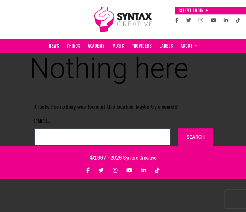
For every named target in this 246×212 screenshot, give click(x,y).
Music (118, 46)
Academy (96, 46)
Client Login (193, 11)
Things (73, 46)
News (54, 46)
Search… (41, 121)
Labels (166, 46)
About (187, 46)
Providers (141, 46)
